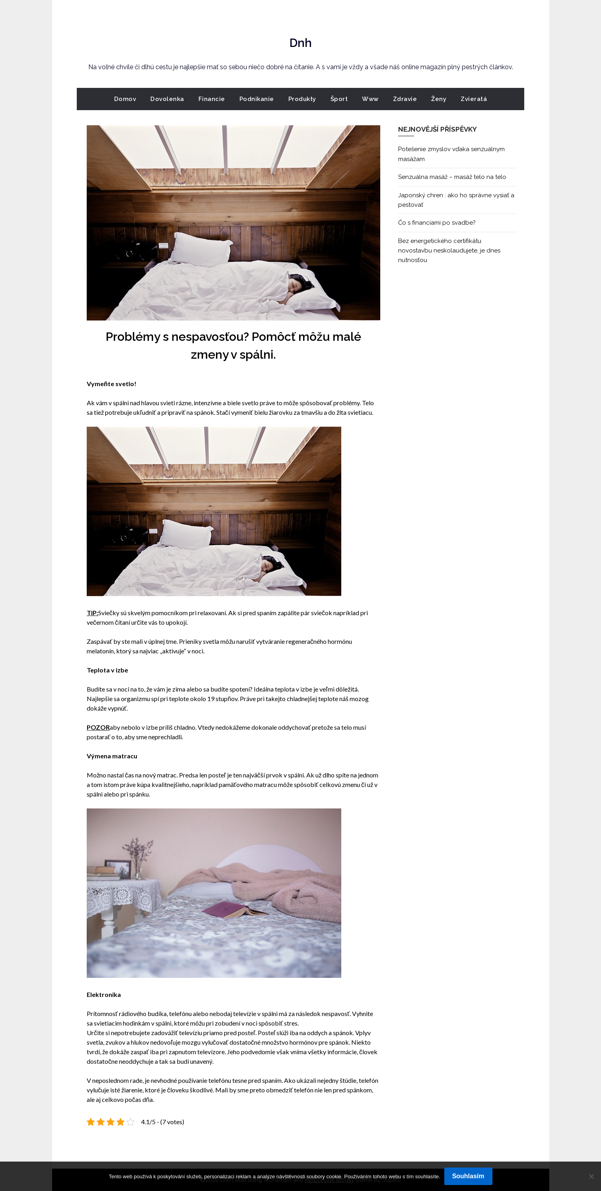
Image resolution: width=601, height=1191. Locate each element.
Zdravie (405, 99)
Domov (125, 99)
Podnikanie (256, 99)
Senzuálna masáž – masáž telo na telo (452, 177)
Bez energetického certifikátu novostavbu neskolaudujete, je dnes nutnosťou (449, 250)
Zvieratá (474, 99)
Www (370, 99)
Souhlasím (468, 1176)
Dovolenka (167, 99)
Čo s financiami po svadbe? (437, 222)
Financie (211, 99)
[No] (591, 1176)
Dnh (301, 40)
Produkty (302, 99)
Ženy (438, 99)
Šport (339, 99)
